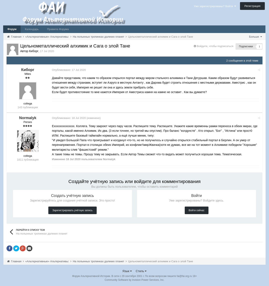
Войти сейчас (196, 210)
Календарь (32, 29)
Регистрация (252, 6)
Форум (11, 29)
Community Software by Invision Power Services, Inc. (134, 279)
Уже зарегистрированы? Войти (215, 6)
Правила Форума (58, 29)
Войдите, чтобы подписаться (215, 46)
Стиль (141, 271)
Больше (255, 36)
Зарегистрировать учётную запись (72, 210)
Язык (127, 271)
